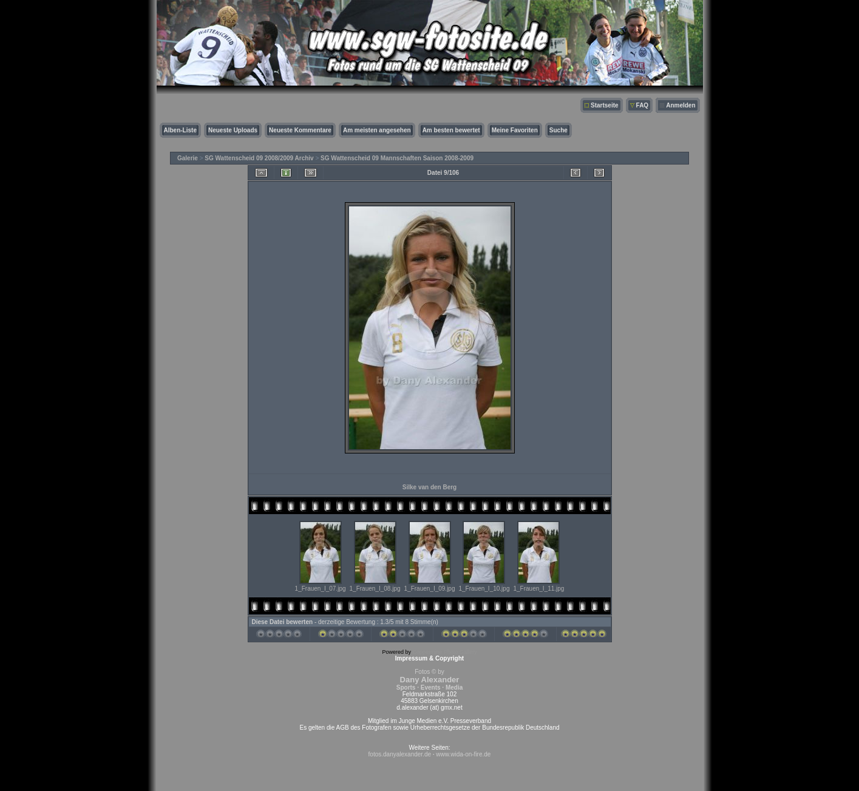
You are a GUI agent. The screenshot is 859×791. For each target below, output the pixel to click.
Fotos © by (429, 679)
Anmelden (680, 105)
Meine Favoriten (515, 130)
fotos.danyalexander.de (399, 754)
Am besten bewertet (451, 130)
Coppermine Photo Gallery (444, 652)
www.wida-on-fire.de (463, 754)
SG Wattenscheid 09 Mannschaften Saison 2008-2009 (397, 158)
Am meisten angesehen (377, 130)
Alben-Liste (180, 130)
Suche (558, 130)
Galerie (187, 158)
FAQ (642, 105)
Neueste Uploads (232, 130)
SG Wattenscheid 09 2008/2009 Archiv (259, 158)
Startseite (605, 105)
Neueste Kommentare (300, 130)
